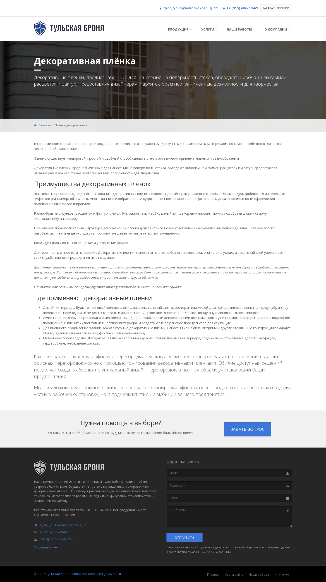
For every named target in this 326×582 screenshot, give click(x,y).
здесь (211, 552)
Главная (45, 125)
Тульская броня (58, 574)
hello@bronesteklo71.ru (57, 539)
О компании (275, 29)
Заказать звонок (275, 8)
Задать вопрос (247, 429)
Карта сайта (234, 574)
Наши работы (239, 29)
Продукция (178, 29)
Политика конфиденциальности (96, 574)
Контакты (282, 574)
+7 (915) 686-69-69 (54, 532)
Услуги (207, 29)
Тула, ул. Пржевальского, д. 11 (63, 525)
